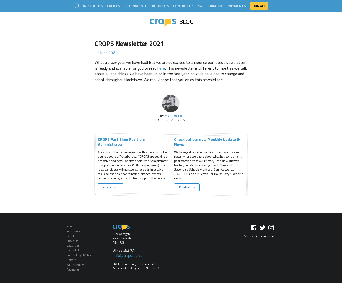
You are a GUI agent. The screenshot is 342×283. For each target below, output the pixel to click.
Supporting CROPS (79, 255)
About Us (160, 6)
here (161, 68)
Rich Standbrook (264, 236)
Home (70, 227)
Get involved (136, 6)
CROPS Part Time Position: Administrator (121, 141)
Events (113, 6)
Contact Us (183, 6)
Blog (172, 21)
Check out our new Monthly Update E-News (207, 141)
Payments (237, 6)
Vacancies (73, 245)
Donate (259, 6)
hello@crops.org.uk (127, 255)
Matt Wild (173, 116)
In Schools (93, 6)
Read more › (111, 187)
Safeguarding (210, 6)
